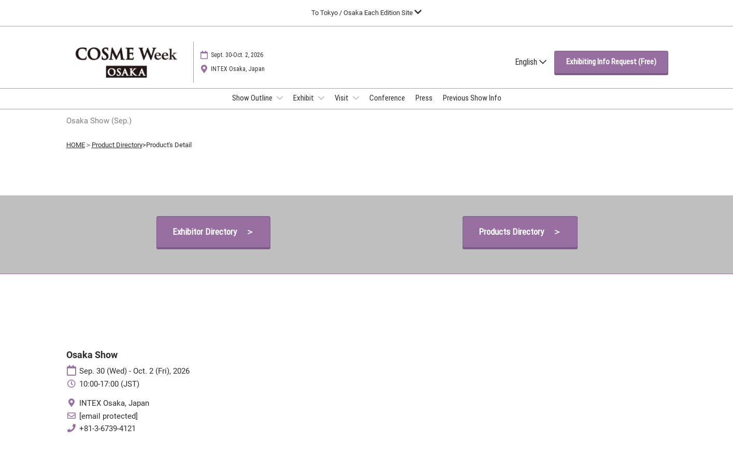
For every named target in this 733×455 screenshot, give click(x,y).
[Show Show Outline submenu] (280, 98)
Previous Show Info (472, 98)
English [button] (531, 62)
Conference (387, 98)
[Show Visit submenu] (356, 98)
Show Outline (253, 98)
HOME (75, 145)
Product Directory (117, 145)
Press (424, 98)
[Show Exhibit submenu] (321, 98)
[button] (611, 62)
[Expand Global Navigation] (366, 13)
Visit (342, 98)
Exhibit (304, 98)
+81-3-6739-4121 (107, 428)
